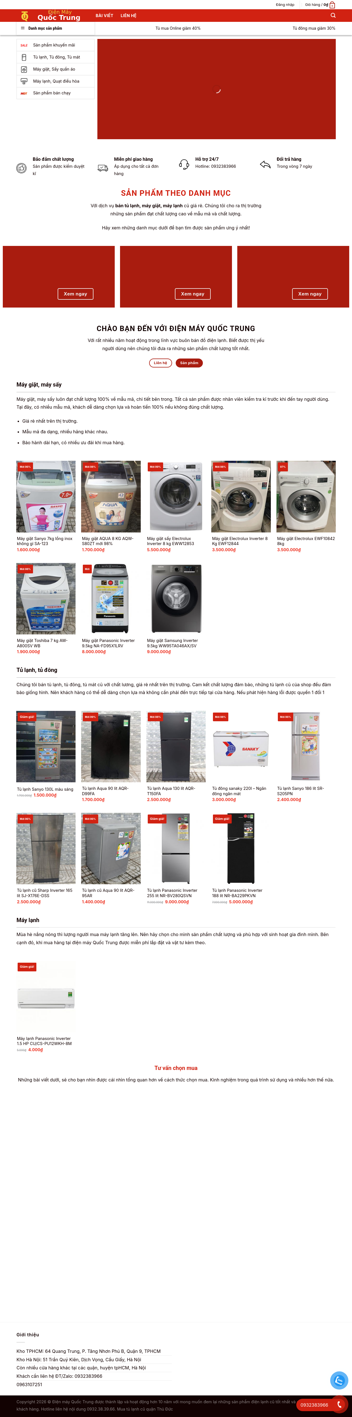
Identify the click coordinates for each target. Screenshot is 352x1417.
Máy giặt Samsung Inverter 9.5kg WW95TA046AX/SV (172, 643)
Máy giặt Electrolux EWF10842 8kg (306, 541)
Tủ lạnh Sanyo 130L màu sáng (45, 789)
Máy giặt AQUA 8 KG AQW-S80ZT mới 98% (107, 541)
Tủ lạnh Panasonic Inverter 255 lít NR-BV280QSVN (172, 893)
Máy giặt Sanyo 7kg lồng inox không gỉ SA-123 (44, 541)
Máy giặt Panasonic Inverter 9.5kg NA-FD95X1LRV (108, 643)
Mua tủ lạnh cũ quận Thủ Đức (145, 1409)
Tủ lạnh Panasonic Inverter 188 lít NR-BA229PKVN (237, 893)
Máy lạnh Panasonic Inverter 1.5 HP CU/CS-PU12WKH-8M (44, 1041)
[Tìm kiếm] (333, 15)
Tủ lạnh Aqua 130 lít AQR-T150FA (171, 791)
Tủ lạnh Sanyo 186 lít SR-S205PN (300, 791)
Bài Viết (104, 15)
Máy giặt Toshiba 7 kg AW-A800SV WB (42, 643)
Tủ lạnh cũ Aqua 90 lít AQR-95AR (108, 893)
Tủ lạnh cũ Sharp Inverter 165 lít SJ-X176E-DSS (44, 893)
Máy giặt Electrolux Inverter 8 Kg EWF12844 (240, 541)
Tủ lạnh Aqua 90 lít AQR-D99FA (105, 791)
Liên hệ (129, 15)
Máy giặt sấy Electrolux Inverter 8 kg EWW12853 (170, 541)
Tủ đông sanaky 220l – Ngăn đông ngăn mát (239, 791)
